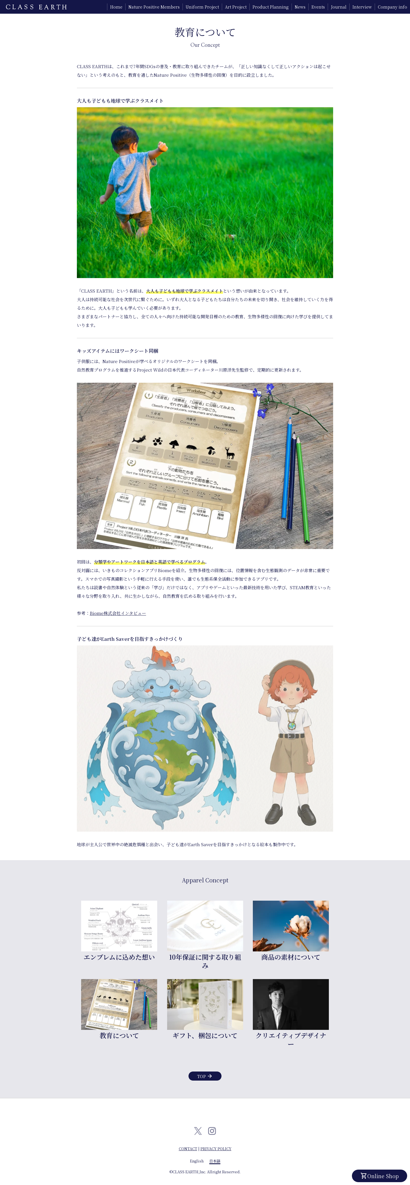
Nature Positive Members (154, 7)
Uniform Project (202, 7)
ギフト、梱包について (205, 1035)
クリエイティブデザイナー (290, 1039)
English (197, 1161)
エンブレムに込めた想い (119, 957)
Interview (362, 7)
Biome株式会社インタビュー (118, 613)
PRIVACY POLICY (215, 1148)
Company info (392, 7)
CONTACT (188, 1148)
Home (116, 7)
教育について (119, 1035)
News (300, 7)
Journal (339, 7)
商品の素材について (290, 957)
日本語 (214, 1161)
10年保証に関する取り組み (205, 961)
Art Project (236, 7)
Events (318, 7)
